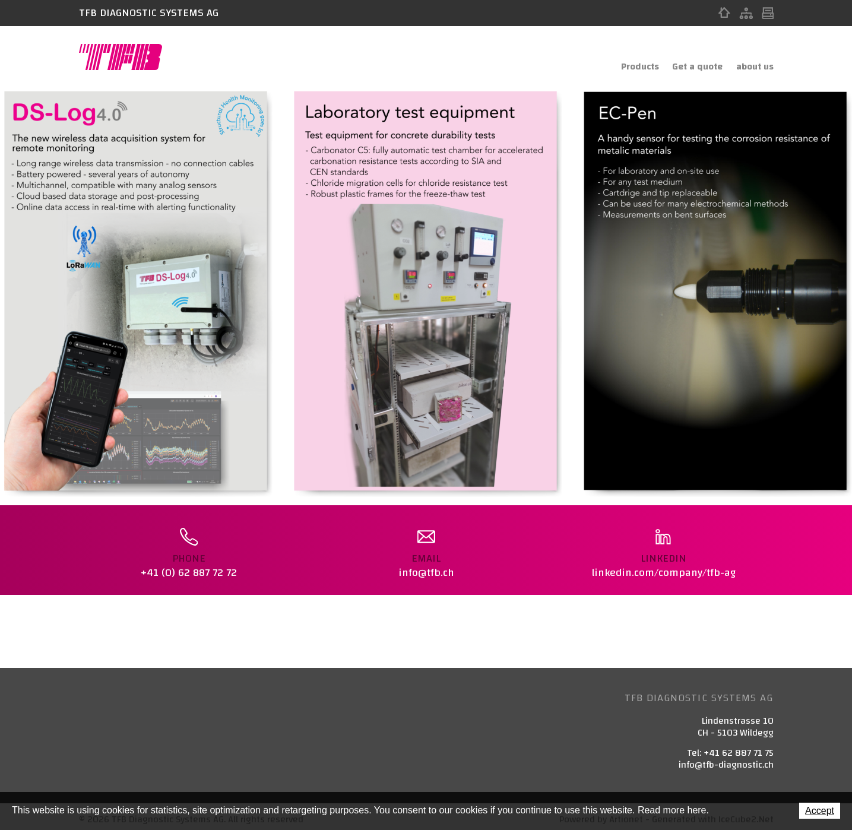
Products (625, 57)
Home (724, 13)
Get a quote (689, 57)
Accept (819, 811)
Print (768, 13)
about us (752, 57)
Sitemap (746, 13)
